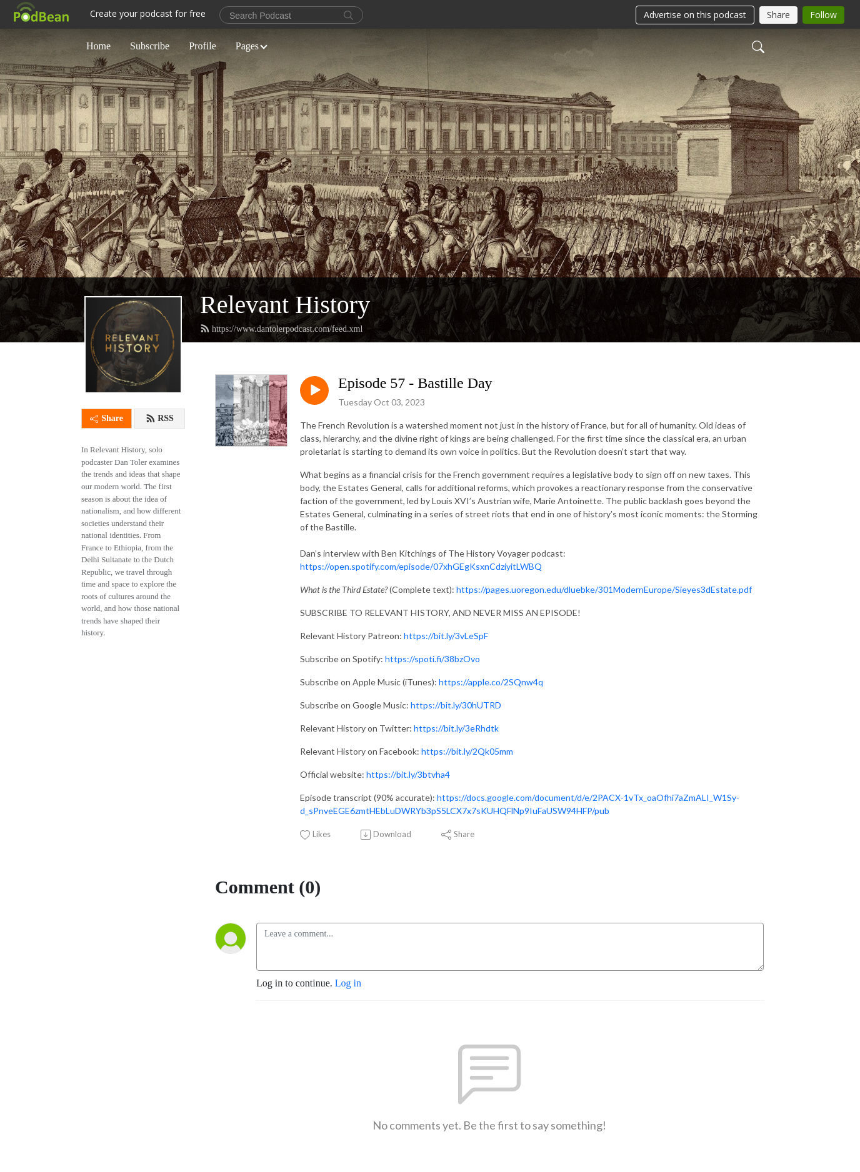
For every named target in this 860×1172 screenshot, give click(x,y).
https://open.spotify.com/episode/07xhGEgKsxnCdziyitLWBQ (421, 566)
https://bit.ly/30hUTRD (456, 705)
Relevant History (285, 305)
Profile (202, 46)
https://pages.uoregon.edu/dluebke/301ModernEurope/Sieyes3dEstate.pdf (604, 589)
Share (106, 418)
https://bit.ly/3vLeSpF (446, 635)
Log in (348, 983)
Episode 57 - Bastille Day (415, 383)
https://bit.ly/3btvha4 (408, 774)
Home (98, 46)
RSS (160, 419)
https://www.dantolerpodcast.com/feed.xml (281, 329)
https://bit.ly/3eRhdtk (456, 728)
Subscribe (149, 46)
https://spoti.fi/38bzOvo (432, 658)
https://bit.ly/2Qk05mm (467, 751)
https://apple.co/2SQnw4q (491, 682)
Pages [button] (247, 46)
